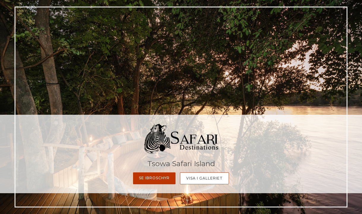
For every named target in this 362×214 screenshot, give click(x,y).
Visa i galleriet (204, 178)
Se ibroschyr (154, 178)
